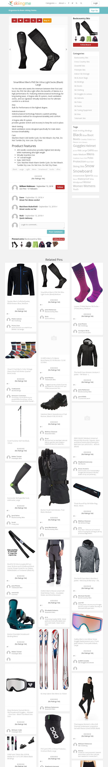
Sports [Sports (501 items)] (89, 175)
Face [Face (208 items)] (94, 139)
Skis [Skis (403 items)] (82, 166)
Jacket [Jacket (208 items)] (75, 151)
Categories (51, 3)
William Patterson (52, 707)
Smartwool (42, 169)
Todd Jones (16, 389)
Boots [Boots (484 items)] (76, 139)
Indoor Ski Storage (81, 74)
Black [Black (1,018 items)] (77, 134)
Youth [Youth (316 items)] (75, 189)
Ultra (58, 169)
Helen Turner (17, 456)
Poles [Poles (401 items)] (90, 157)
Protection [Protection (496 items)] (79, 161)
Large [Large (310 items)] (84, 150)
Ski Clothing (79, 90)
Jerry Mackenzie (51, 527)
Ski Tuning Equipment (83, 110)
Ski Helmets (79, 98)
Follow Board (58, 239)
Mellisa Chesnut (51, 432)
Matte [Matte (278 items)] (75, 154)
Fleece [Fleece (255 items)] (75, 142)
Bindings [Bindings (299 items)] (88, 130)
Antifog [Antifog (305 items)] (81, 130)
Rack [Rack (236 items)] (88, 162)
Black (15, 169)
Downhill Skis (79, 66)
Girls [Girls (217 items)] (80, 142)
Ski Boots (78, 86)
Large (21, 169)
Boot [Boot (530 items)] (90, 135)
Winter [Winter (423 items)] (87, 182)
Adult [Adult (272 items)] (75, 130)
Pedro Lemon (17, 319)
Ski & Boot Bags (81, 78)
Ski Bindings (79, 82)
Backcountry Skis (32, 239)
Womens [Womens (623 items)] (89, 186)
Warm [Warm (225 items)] (75, 179)
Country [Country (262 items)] (83, 139)
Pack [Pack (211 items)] (81, 158)
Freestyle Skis (79, 70)
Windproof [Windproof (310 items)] (78, 182)
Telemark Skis (80, 118)
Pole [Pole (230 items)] (85, 158)
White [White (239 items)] (92, 179)
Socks (51, 169)
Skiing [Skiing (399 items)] (76, 166)
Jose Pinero (82, 324)
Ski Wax (77, 114)
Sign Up (94, 10)
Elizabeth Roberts (51, 610)
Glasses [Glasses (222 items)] (84, 142)
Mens (34, 169)
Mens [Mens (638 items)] (90, 154)
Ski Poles (78, 102)
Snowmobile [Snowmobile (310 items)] (78, 175)
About (62, 3)
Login (95, 3)
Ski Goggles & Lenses (83, 94)
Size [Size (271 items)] (92, 162)
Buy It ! (47, 20)
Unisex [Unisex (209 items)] (95, 176)
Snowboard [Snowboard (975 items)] (82, 171)
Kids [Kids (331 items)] (80, 150)
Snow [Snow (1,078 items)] (89, 165)
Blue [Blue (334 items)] (85, 135)
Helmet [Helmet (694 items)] (91, 146)
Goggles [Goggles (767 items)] (79, 145)
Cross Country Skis (82, 61)
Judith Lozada (83, 661)
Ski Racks (78, 106)
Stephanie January (85, 462)
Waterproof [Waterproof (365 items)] (83, 178)
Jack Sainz (16, 515)
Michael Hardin (84, 596)
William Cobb (17, 730)
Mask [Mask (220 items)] (96, 151)
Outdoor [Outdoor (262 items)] (76, 158)
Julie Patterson (50, 310)
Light (28, 169)
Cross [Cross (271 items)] (89, 139)
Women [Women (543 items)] (78, 186)
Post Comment (56, 232)
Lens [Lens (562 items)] (91, 150)
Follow (60, 187)
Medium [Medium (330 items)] (82, 154)
